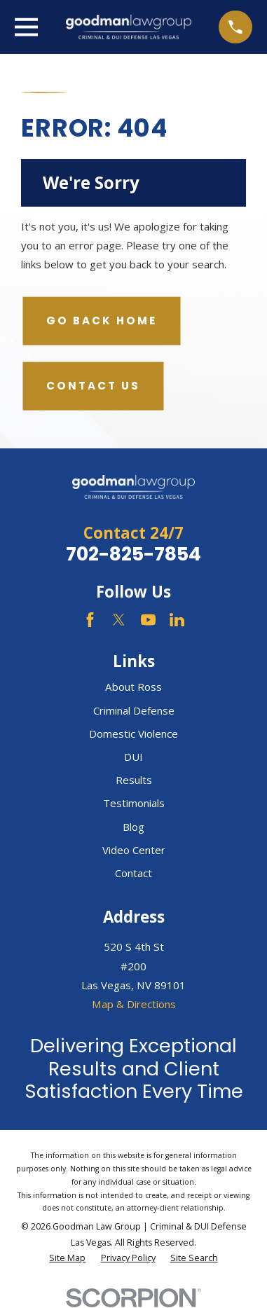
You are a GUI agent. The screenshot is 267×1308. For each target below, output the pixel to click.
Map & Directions (134, 1004)
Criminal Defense (133, 710)
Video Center (133, 850)
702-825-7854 (133, 554)
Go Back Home (101, 320)
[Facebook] (90, 619)
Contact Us (93, 385)
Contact (133, 873)
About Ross (133, 687)
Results (134, 780)
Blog (133, 827)
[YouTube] (148, 619)
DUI (133, 757)
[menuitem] (67, 1259)
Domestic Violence (133, 734)
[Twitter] (118, 619)
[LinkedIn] (177, 619)
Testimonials (134, 803)
